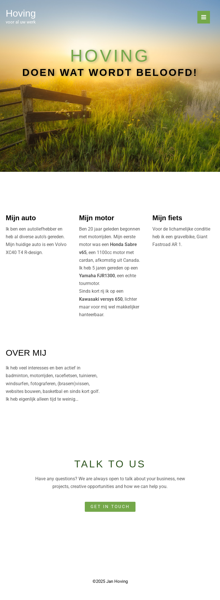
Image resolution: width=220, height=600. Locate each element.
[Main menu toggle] (203, 17)
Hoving (21, 13)
